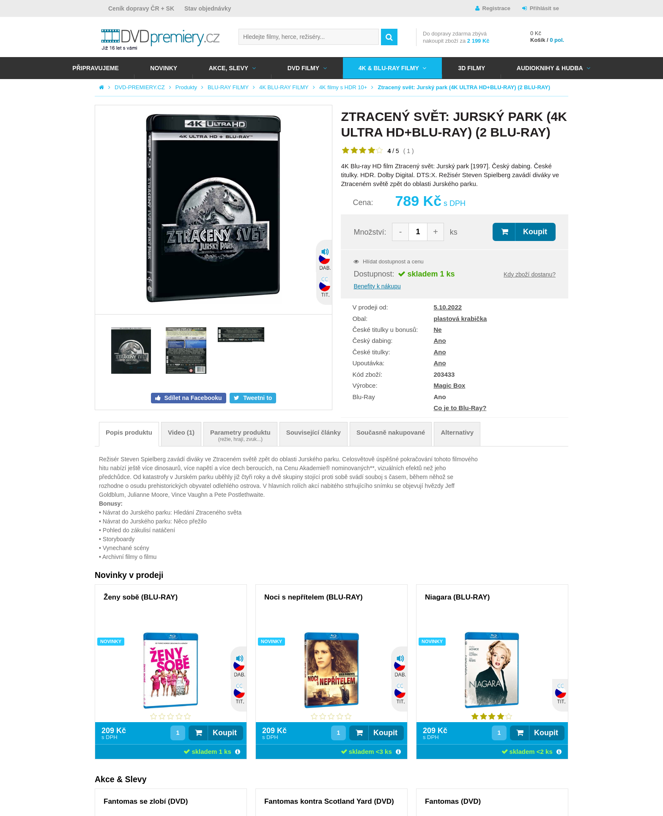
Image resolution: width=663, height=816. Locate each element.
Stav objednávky (207, 8)
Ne (437, 329)
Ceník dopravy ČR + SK (141, 8)
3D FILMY (471, 68)
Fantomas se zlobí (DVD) (146, 801)
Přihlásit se (544, 8)
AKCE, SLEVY (228, 68)
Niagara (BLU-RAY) (457, 597)
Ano (439, 340)
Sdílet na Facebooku (192, 397)
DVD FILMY (303, 68)
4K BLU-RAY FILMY (284, 87)
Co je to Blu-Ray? (459, 407)
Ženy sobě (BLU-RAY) (141, 597)
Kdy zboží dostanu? (530, 274)
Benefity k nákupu (376, 286)
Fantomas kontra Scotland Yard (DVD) (329, 801)
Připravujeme (95, 68)
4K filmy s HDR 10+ (343, 87)
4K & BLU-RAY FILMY (389, 68)
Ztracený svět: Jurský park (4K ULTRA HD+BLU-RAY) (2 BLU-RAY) (464, 87)
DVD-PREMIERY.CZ (140, 87)
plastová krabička (460, 318)
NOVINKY (163, 68)
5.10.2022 (447, 307)
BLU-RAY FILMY (228, 87)
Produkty (186, 87)
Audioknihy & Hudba (550, 68)
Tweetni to (256, 397)
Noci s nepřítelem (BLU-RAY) (313, 597)
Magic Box (449, 385)
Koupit (535, 231)
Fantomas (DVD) (453, 801)
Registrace (496, 8)
